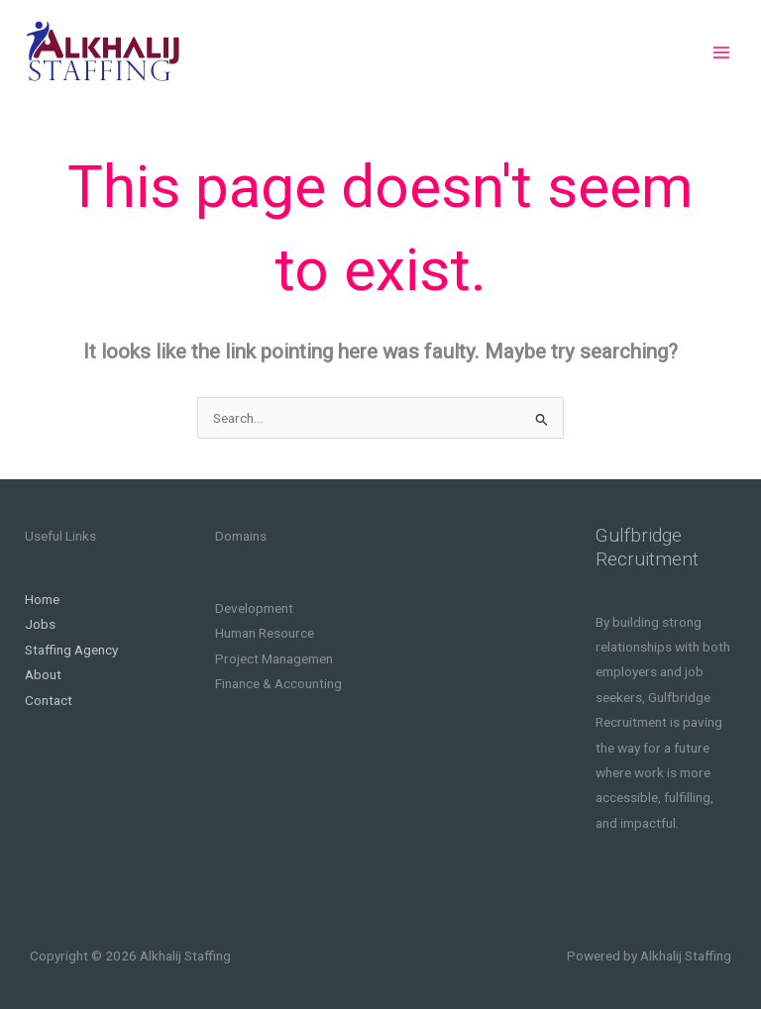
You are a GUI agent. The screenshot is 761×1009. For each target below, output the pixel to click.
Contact (48, 700)
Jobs (40, 624)
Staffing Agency (71, 649)
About (43, 674)
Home (42, 599)
